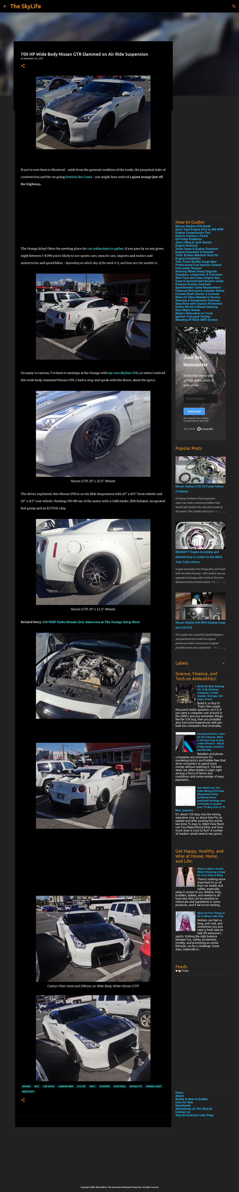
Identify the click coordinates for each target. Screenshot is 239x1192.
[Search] (234, 6)
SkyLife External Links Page (194, 1115)
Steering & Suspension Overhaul (197, 300)
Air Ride (26, 1086)
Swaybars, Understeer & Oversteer (199, 274)
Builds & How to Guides (191, 1099)
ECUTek (81, 1086)
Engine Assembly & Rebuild (194, 252)
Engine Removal (186, 245)
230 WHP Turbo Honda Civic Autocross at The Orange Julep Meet (91, 622)
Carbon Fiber (65, 1086)
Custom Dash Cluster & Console (197, 293)
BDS (37, 1086)
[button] (23, 66)
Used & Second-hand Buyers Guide (199, 281)
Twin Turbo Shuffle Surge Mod (196, 261)
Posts (184, 970)
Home (179, 1092)
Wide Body (28, 1091)
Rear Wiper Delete (187, 310)
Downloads (183, 1105)
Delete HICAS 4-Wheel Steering (196, 306)
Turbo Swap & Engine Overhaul (196, 248)
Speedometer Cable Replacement (198, 287)
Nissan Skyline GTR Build (193, 226)
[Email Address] (201, 398)
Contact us (182, 1112)
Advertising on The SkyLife (193, 1108)
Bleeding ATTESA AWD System (196, 319)
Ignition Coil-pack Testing (192, 316)
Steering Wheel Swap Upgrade (196, 271)
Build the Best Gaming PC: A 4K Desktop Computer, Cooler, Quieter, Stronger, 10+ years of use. (210, 693)
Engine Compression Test (193, 232)
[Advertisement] (93, 213)
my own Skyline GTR (123, 373)
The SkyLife (25, 6)
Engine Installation (188, 258)
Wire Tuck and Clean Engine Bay (197, 277)
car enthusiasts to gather (105, 248)
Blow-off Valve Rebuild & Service (197, 297)
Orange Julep (153, 1086)
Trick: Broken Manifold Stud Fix (196, 255)
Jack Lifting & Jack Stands (193, 242)
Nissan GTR (136, 1086)
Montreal (120, 1086)
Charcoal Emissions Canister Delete (200, 290)
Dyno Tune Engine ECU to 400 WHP (199, 229)
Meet (93, 1086)
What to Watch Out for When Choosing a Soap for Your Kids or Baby (211, 872)
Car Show (48, 1086)
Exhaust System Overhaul (193, 284)
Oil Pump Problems (188, 239)
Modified (105, 1086)
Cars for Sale (184, 1102)
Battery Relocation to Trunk (194, 313)
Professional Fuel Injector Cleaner (198, 264)
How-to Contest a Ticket (191, 235)
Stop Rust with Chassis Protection (198, 303)
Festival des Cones (79, 177)
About (179, 1095)
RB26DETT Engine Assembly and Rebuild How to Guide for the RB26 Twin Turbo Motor (198, 557)
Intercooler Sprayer (188, 268)
